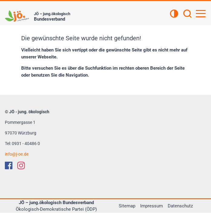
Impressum (151, 206)
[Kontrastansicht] (174, 14)
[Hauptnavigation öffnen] (200, 13)
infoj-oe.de (16, 154)
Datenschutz (180, 206)
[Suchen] (187, 14)
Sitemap (127, 206)
